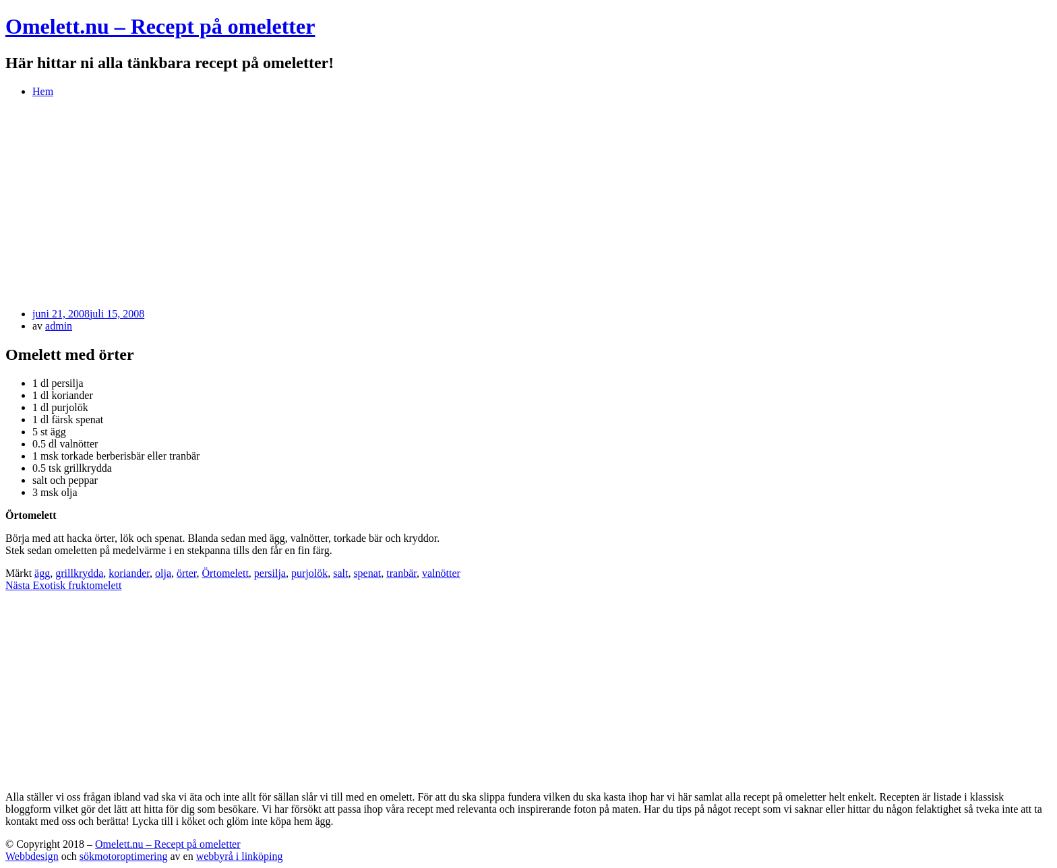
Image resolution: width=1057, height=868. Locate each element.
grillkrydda (79, 573)
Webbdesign (32, 856)
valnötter (441, 573)
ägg (42, 573)
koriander (129, 573)
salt (340, 573)
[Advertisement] (528, 202)
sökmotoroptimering (124, 856)
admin (58, 326)
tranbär (401, 573)
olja (163, 573)
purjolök (309, 573)
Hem (42, 91)
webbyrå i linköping (239, 856)
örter (187, 573)
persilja (270, 573)
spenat (367, 573)
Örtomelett (225, 573)
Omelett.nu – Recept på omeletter (160, 26)
